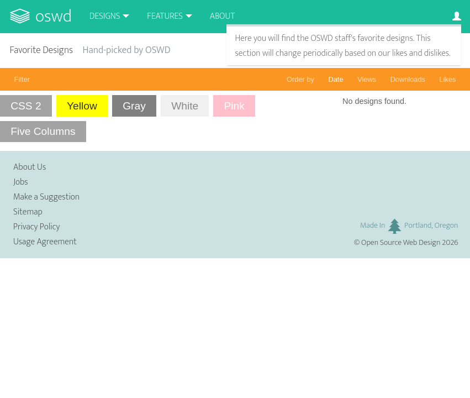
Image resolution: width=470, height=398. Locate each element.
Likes (448, 79)
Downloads (407, 79)
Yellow (82, 106)
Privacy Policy (36, 226)
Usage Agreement (45, 241)
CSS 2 (25, 106)
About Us (29, 167)
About (222, 16)
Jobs (20, 182)
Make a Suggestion (46, 197)
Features (165, 16)
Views (366, 79)
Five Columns (42, 131)
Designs (104, 16)
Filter (22, 79)
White (184, 106)
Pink (234, 106)
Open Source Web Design (400, 242)
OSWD (53, 16)
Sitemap (28, 212)
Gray (134, 106)
